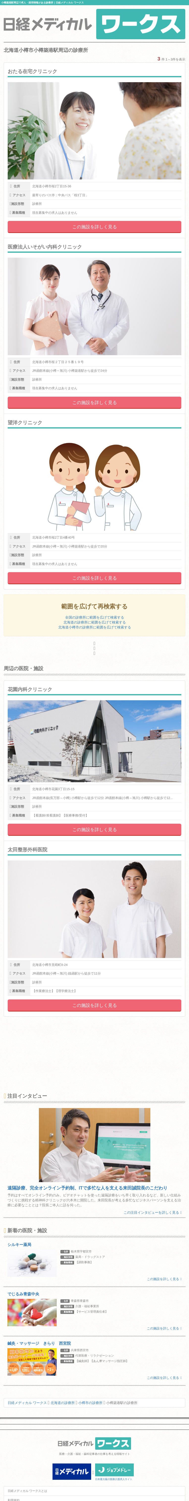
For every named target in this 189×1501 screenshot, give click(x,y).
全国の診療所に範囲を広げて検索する (94, 617)
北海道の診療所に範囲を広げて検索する (94, 622)
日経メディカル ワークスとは (27, 1491)
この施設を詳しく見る (94, 226)
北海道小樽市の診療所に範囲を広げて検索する (94, 627)
